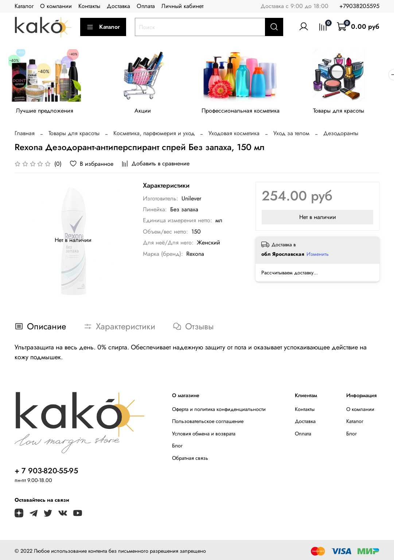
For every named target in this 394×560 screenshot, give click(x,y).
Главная (25, 134)
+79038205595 (359, 6)
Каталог (24, 6)
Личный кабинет (182, 6)
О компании (56, 6)
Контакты (89, 6)
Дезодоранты (340, 134)
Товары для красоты (348, 112)
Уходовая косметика (234, 134)
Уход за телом (291, 134)
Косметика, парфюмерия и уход (154, 134)
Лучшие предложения (46, 112)
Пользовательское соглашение (207, 423)
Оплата (146, 6)
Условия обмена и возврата (203, 435)
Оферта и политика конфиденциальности (219, 410)
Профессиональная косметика (247, 112)
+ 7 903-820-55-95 (46, 472)
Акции (147, 112)
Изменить (318, 255)
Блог (177, 447)
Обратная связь (190, 459)
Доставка (118, 6)
